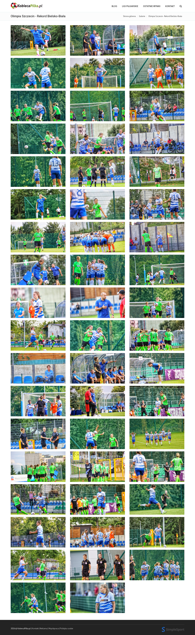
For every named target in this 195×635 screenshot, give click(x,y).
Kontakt (170, 6)
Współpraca (54, 628)
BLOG (114, 6)
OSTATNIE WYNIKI (151, 6)
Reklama (43, 628)
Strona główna (129, 16)
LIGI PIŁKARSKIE (130, 6)
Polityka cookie (66, 628)
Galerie (142, 16)
